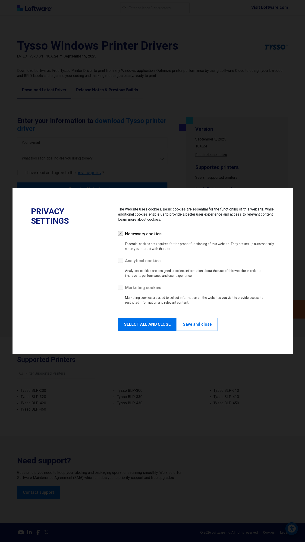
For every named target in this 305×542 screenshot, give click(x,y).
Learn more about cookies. (139, 219)
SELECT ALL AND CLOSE (147, 324)
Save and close (197, 324)
